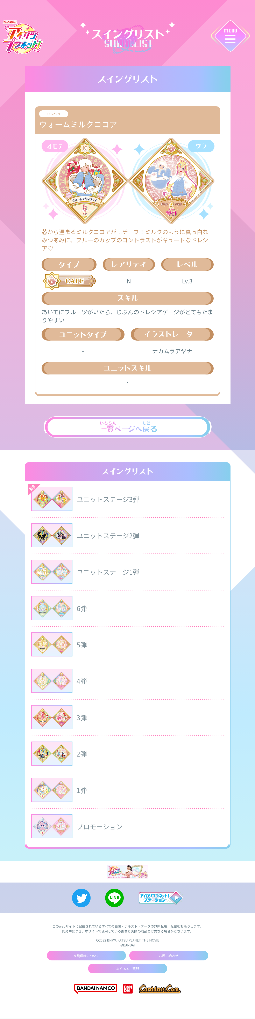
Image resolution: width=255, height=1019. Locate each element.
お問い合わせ (169, 956)
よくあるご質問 (127, 969)
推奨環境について (86, 956)
